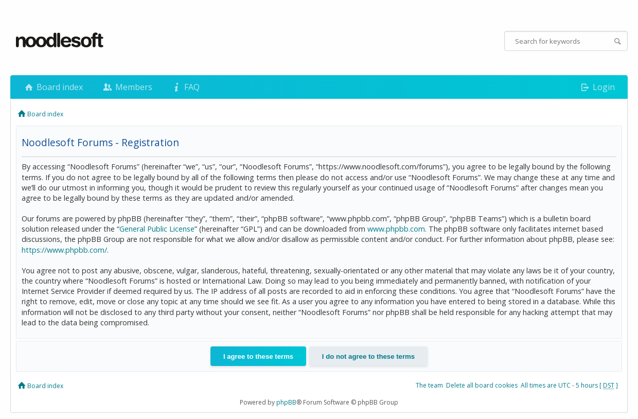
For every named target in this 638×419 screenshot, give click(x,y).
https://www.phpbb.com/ (64, 250)
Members (126, 87)
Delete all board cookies (482, 385)
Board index (53, 87)
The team (429, 385)
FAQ (185, 87)
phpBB (286, 402)
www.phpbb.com (396, 229)
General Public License (156, 229)
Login (597, 87)
